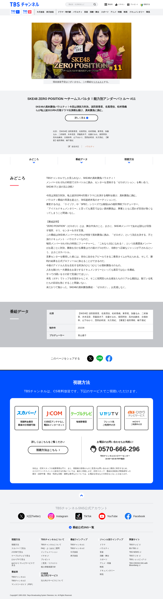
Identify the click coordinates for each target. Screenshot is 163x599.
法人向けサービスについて (52, 580)
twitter (90, 358)
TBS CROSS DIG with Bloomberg (138, 564)
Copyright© (14, 595)
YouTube (112, 516)
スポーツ (105, 12)
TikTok (87, 516)
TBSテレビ (133, 545)
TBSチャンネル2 (27, 12)
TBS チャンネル (24, 4)
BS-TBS (132, 548)
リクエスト (98, 82)
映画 (125, 12)
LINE (99, 358)
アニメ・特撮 (116, 12)
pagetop (81, 495)
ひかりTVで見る (18, 559)
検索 (95, 4)
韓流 (148, 12)
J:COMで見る (17, 552)
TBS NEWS (134, 552)
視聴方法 (147, 4)
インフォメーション (49, 552)
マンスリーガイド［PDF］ (23, 584)
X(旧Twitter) (34, 516)
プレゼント (134, 4)
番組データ (81, 159)
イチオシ (121, 4)
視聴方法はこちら (46, 450)
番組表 (110, 4)
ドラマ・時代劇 (64, 12)
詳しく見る (80, 118)
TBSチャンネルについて (51, 545)
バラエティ (77, 12)
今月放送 (40, 12)
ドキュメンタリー (136, 12)
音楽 (86, 12)
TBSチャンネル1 (15, 12)
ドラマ (102, 545)
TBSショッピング (136, 559)
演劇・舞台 (94, 12)
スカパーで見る (19, 548)
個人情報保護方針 (48, 567)
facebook (109, 358)
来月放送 (50, 12)
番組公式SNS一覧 (83, 527)
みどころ (34, 159)
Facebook (139, 516)
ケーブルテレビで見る (21, 556)
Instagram (62, 516)
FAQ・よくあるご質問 (50, 548)
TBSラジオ (133, 556)
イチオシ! (45, 556)
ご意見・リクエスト (49, 563)
